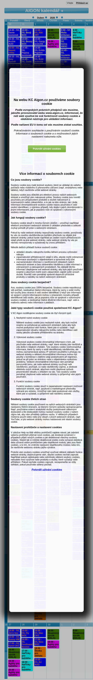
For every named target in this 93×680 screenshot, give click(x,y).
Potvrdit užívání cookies (47, 469)
